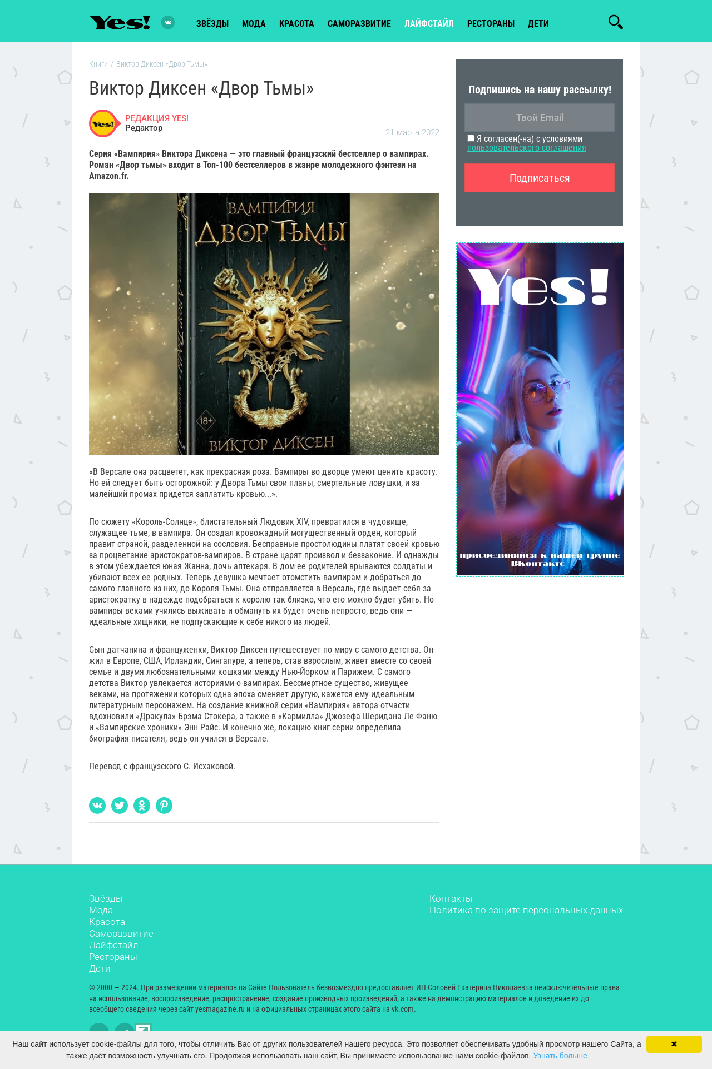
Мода (101, 911)
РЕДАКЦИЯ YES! (157, 120)
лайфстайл (429, 23)
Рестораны (113, 958)
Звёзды (106, 900)
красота (296, 23)
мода (254, 23)
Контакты (451, 900)
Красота (107, 923)
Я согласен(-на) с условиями (526, 145)
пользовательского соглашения (526, 149)
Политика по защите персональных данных (526, 911)
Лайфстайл (114, 946)
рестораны (491, 23)
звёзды (212, 23)
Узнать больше (560, 1055)
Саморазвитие (359, 23)
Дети (538, 23)
